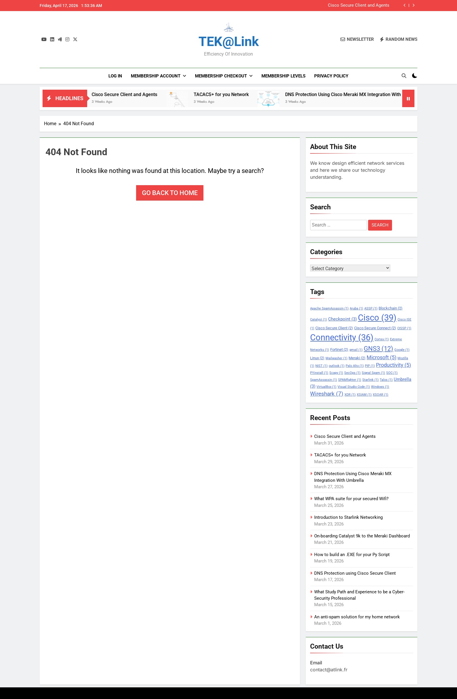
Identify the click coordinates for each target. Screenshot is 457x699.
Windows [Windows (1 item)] (380, 387)
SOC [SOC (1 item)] (392, 373)
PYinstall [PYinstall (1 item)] (319, 373)
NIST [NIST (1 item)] (321, 366)
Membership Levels (283, 76)
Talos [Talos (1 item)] (386, 380)
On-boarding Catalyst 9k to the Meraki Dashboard (362, 536)
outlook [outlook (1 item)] (336, 366)
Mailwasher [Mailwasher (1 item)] (336, 358)
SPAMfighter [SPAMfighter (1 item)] (349, 380)
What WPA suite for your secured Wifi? (351, 498)
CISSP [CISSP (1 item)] (404, 328)
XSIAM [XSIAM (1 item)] (364, 395)
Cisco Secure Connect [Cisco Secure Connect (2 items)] (375, 328)
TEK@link (228, 41)
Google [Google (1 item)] (401, 350)
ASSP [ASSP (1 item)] (370, 308)
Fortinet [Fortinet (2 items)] (339, 349)
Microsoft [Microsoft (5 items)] (381, 357)
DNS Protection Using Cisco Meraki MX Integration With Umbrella (362, 94)
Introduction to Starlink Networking (348, 517)
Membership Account (155, 76)
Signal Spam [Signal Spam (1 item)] (373, 373)
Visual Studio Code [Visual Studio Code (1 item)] (354, 387)
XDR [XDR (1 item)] (350, 395)
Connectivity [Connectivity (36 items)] (341, 337)
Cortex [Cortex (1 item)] (382, 339)
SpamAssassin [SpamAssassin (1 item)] (323, 380)
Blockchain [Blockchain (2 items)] (390, 308)
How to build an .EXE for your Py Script (352, 554)
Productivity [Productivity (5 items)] (393, 365)
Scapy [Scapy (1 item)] (336, 373)
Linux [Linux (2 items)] (317, 358)
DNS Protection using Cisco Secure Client (355, 573)
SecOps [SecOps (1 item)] (352, 373)
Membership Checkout (221, 76)
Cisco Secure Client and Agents (358, 5)
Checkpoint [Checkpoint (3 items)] (342, 319)
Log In (115, 76)
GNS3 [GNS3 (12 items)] (378, 348)
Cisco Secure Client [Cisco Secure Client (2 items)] (334, 328)
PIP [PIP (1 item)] (370, 366)
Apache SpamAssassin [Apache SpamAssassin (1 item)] (329, 308)
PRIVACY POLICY (331, 76)
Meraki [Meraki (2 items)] (357, 358)
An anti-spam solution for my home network (357, 617)
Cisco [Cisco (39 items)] (377, 318)
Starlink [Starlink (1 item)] (370, 380)
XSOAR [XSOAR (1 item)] (380, 395)
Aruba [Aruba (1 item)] (356, 308)
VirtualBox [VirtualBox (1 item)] (326, 387)
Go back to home (170, 193)
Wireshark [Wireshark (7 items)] (326, 393)
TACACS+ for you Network (229, 94)
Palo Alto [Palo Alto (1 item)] (355, 366)
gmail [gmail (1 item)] (356, 350)
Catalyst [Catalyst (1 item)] (318, 319)
